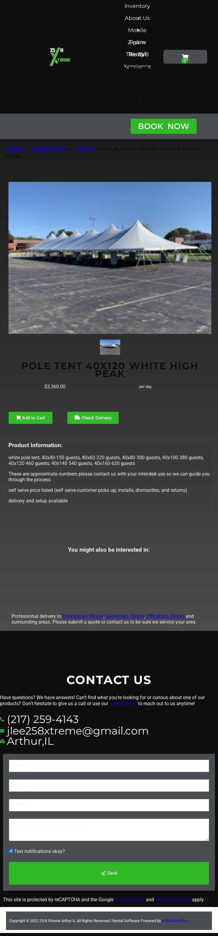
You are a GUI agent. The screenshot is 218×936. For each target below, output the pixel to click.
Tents (84, 149)
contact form (123, 703)
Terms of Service (173, 899)
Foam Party (137, 43)
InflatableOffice (175, 920)
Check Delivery (93, 418)
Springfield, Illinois (124, 616)
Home (15, 149)
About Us (137, 19)
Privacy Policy (130, 899)
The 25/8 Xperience (137, 55)
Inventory (137, 7)
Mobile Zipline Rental (137, 31)
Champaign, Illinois (83, 616)
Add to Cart (30, 418)
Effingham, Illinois (165, 616)
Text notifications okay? (39, 851)
